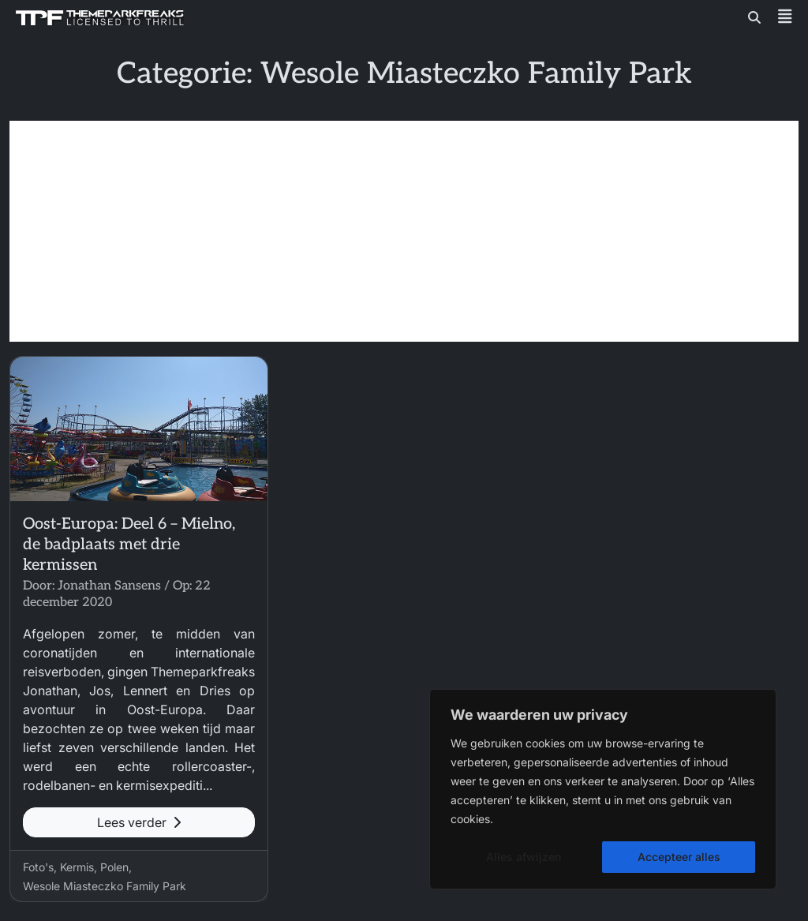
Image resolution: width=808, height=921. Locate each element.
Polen (114, 867)
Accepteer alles (679, 856)
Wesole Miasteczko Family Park (104, 886)
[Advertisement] (404, 231)
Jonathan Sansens (109, 585)
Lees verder (139, 822)
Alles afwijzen (523, 856)
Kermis (77, 867)
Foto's (38, 867)
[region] (602, 789)
